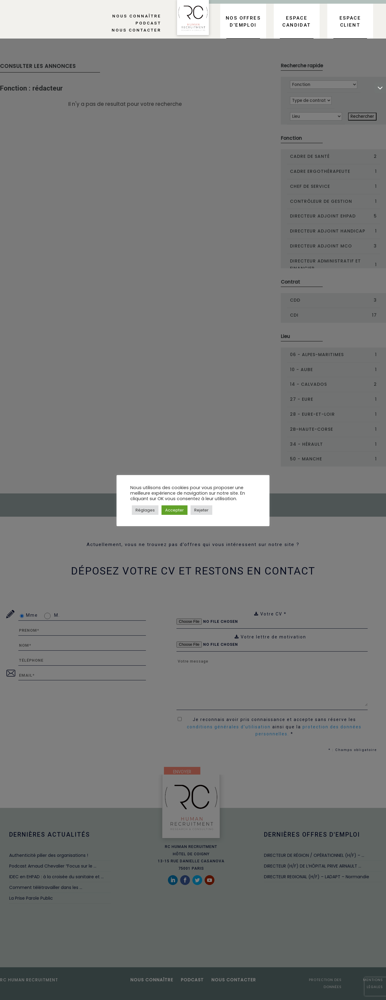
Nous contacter (136, 30)
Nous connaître (136, 15)
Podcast (148, 22)
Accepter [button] (174, 510)
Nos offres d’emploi (243, 21)
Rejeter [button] (201, 510)
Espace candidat (296, 21)
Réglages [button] (145, 510)
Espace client (350, 21)
